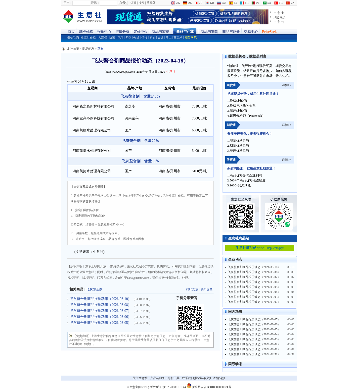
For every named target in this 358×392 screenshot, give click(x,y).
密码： (95, 2)
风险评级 (279, 17)
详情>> (286, 85)
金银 (161, 37)
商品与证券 (231, 32)
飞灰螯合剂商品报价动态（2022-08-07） (254, 319)
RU (221, 2)
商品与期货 (209, 32)
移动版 (151, 2)
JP (198, 2)
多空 (128, 37)
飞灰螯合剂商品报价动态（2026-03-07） (100, 311)
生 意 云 (278, 22)
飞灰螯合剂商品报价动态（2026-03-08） (100, 305)
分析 (136, 37)
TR (278, 2)
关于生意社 (140, 378)
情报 (144, 37)
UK (175, 2)
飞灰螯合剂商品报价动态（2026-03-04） (254, 292)
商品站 (178, 37)
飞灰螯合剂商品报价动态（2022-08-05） (254, 329)
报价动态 (73, 37)
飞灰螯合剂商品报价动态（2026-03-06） (100, 317)
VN (290, 2)
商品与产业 (185, 31)
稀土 (169, 37)
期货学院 (191, 37)
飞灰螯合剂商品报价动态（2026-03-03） (254, 297)
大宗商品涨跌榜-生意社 (82, 16)
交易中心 (251, 32)
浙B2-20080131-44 (174, 387)
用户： (67, 2)
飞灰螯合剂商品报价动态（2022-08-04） (254, 334)
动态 (120, 37)
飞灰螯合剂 (94, 289)
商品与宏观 (160, 32)
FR (244, 2)
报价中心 (104, 32)
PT (256, 2)
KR (209, 2)
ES (233, 2)
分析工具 (173, 378)
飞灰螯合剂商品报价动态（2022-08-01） (254, 349)
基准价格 (86, 32)
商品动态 (88, 49)
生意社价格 (88, 37)
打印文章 (192, 289)
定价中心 (140, 32)
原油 (152, 37)
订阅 (133, 2)
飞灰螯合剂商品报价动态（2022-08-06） (254, 324)
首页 (71, 32)
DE (187, 2)
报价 (141, 2)
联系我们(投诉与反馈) (196, 378)
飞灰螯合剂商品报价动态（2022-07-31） (254, 354)
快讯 (112, 37)
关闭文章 (207, 289)
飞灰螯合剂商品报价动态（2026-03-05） (100, 323)
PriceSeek (269, 32)
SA (267, 2)
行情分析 (122, 32)
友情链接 (219, 378)
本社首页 (73, 49)
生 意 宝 (278, 13)
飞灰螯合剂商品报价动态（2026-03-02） (254, 302)
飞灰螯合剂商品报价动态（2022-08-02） (254, 344)
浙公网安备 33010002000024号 (209, 385)
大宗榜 (102, 37)
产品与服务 (157, 378)
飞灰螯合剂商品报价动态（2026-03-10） (100, 299)
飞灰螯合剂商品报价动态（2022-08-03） (254, 339)
